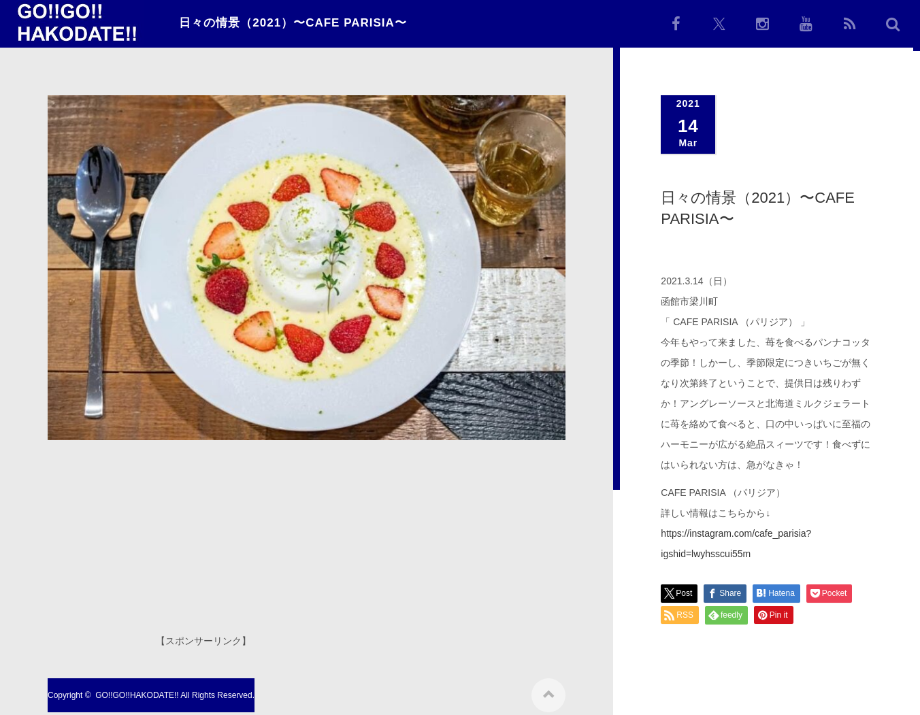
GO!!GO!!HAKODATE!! (136, 690)
